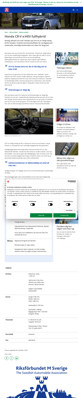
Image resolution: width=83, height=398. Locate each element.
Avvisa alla (41, 215)
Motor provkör (23, 32)
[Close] (81, 2)
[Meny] (77, 10)
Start (6, 32)
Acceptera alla (64, 215)
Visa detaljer (69, 210)
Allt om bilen (14, 32)
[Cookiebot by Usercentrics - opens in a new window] (69, 181)
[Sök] (73, 10)
